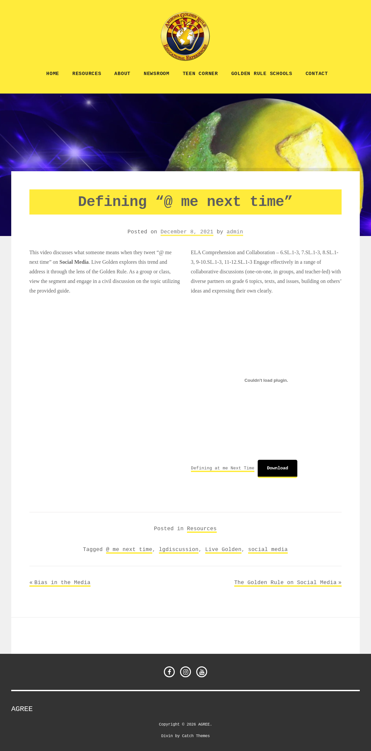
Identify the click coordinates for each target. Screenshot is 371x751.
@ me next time (129, 549)
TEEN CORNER (200, 74)
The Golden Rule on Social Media (285, 582)
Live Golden (223, 549)
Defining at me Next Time (222, 468)
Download (277, 468)
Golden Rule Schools (261, 74)
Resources (86, 74)
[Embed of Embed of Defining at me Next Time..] (266, 380)
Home (52, 74)
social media (268, 549)
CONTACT (317, 74)
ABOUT (122, 74)
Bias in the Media (62, 582)
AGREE (22, 709)
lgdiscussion (179, 549)
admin (235, 232)
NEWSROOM (156, 74)
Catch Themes (196, 735)
